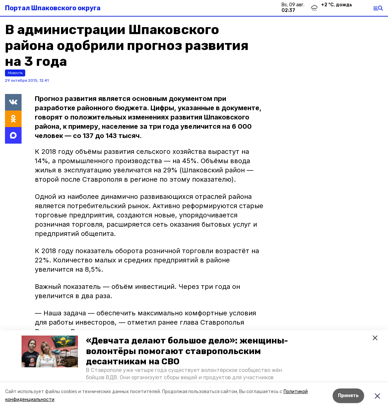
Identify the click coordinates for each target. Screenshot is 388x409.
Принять (348, 395)
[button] (50, 351)
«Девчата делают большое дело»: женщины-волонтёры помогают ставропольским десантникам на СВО (187, 351)
